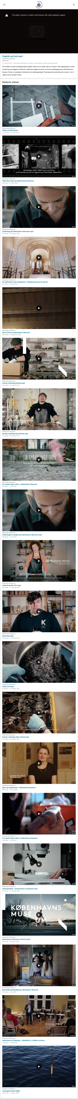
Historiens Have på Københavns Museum (18, 181)
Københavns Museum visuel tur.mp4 (16, 939)
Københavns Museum (8, 58)
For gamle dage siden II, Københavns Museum (20, 838)
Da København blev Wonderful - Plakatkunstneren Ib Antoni (25, 282)
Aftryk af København (10, 130)
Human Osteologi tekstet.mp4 (13, 383)
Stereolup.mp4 (7, 636)
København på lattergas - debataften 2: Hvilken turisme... (24, 1040)
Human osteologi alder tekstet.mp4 (15, 737)
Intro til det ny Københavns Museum (16, 332)
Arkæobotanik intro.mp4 (11, 585)
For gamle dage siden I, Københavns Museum (19, 484)
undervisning (38, 63)
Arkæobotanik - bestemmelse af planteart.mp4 (20, 889)
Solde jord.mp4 (8, 686)
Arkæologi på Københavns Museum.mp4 (17, 231)
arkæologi (16, 63)
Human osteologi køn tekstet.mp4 (15, 434)
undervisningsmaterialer (50, 63)
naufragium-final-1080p (11, 1091)
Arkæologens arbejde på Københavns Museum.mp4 (22, 535)
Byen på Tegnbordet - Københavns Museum (19, 788)
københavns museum (26, 63)
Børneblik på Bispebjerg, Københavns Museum (20, 990)
